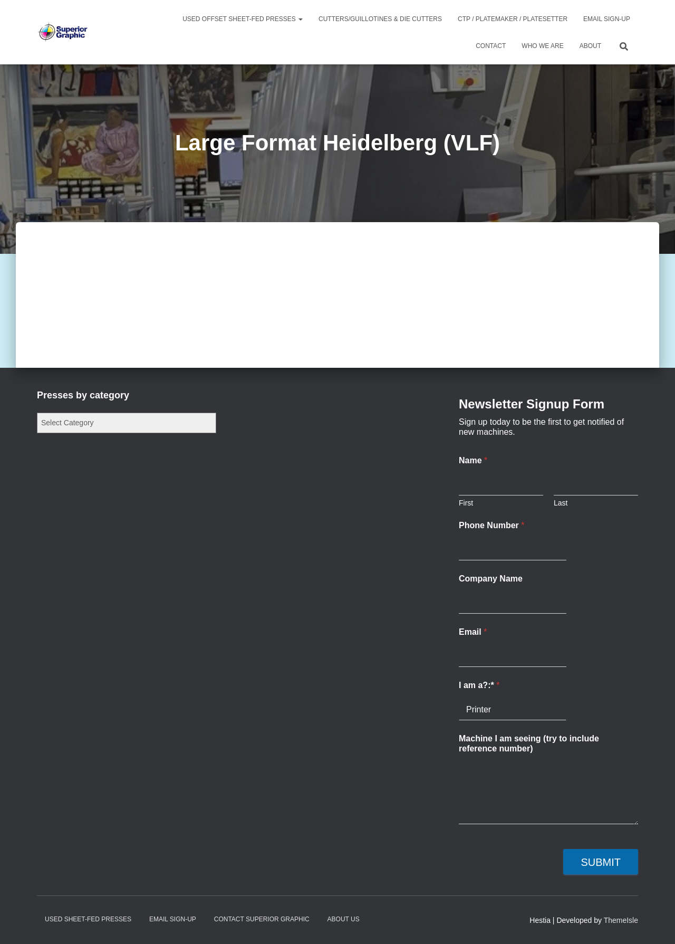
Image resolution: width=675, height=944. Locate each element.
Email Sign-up (606, 19)
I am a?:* (479, 685)
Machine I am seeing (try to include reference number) (529, 743)
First (466, 503)
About (590, 46)
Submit (601, 862)
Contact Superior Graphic (262, 919)
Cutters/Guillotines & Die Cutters (380, 19)
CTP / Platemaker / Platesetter (512, 19)
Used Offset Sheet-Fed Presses (242, 19)
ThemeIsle (621, 920)
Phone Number (491, 525)
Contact (491, 46)
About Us (343, 919)
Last (560, 503)
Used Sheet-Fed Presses (88, 919)
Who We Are (542, 46)
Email (473, 631)
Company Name (491, 578)
